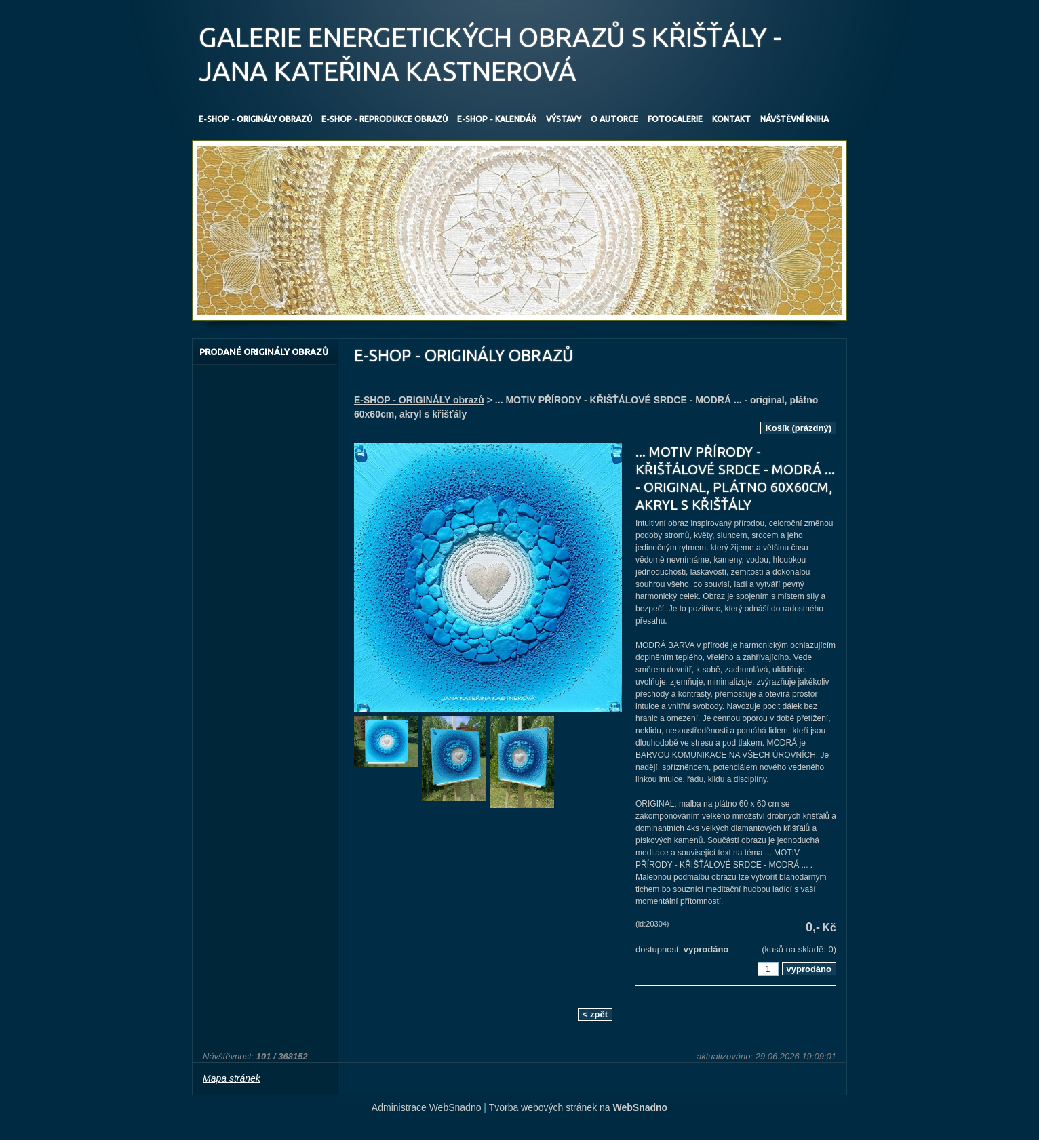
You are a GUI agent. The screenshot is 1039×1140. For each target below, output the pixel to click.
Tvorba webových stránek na (578, 1107)
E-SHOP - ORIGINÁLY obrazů (419, 399)
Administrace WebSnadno (427, 1107)
